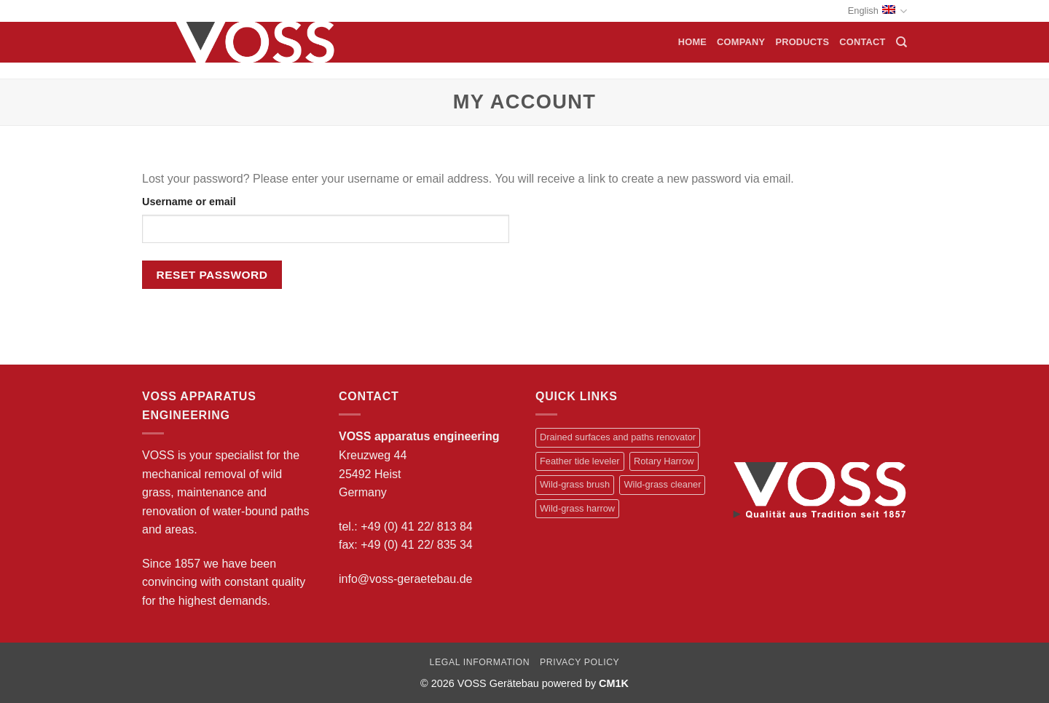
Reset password (212, 275)
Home (692, 41)
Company (741, 41)
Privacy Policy (579, 662)
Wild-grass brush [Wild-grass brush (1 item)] (575, 484)
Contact (862, 41)
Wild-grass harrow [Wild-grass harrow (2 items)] (577, 508)
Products (802, 41)
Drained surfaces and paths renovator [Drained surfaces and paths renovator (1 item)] (618, 437)
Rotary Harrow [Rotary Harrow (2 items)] (664, 461)
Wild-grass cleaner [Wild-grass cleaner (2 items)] (662, 484)
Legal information (480, 662)
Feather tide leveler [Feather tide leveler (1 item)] (580, 461)
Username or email (189, 201)
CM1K (614, 683)
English (877, 11)
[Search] (901, 42)
